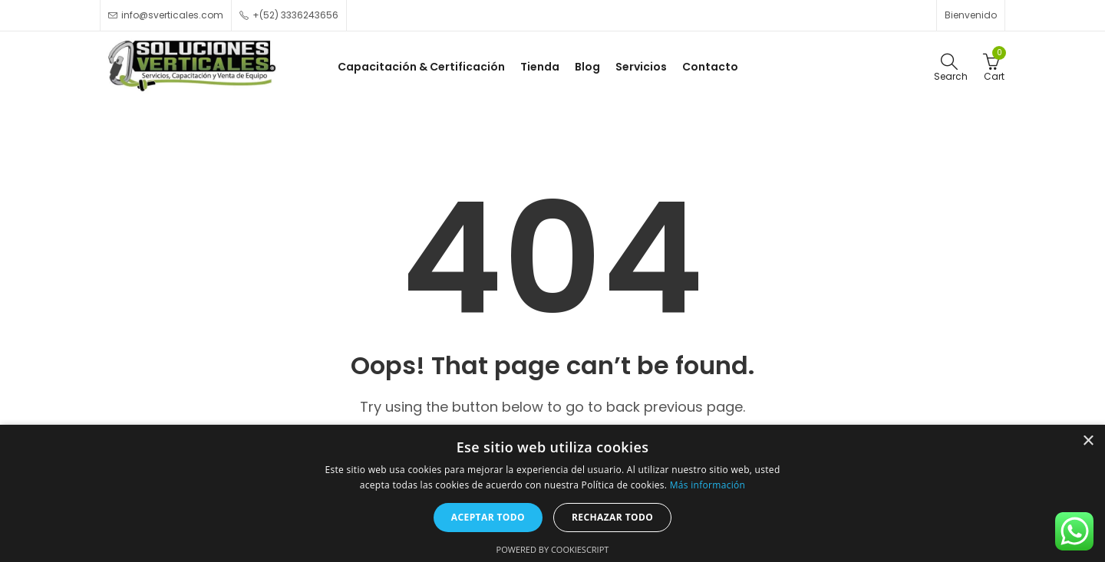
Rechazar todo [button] (612, 517)
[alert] (552, 493)
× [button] (1087, 441)
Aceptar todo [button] (488, 517)
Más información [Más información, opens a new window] (707, 484)
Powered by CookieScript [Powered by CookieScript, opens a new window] (552, 549)
